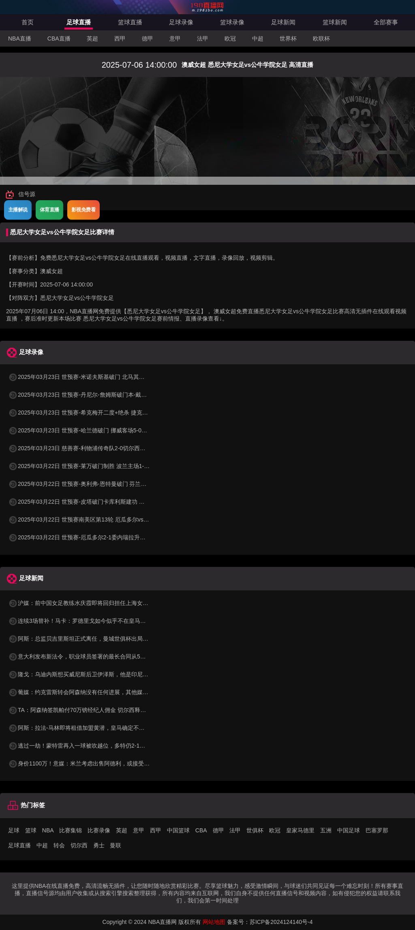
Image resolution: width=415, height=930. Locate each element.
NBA (48, 830)
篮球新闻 (335, 22)
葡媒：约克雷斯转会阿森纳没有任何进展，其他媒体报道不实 (89, 692)
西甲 (120, 38)
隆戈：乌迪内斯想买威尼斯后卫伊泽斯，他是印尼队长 (81, 674)
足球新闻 (283, 22)
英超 (92, 38)
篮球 (30, 830)
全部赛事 (386, 22)
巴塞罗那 (377, 830)
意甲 (175, 38)
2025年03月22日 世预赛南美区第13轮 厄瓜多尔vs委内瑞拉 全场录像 (99, 519)
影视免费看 (83, 209)
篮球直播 (130, 22)
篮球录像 (232, 22)
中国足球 (348, 830)
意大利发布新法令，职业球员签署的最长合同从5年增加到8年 (90, 656)
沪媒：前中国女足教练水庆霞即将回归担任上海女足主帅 (84, 603)
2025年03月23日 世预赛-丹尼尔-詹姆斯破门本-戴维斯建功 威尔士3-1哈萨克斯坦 (113, 394)
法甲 (202, 38)
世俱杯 (254, 830)
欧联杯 (321, 38)
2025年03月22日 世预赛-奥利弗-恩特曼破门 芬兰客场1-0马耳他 (93, 484)
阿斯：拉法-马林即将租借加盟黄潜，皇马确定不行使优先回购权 (93, 728)
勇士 (99, 845)
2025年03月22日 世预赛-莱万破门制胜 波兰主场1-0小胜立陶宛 (91, 466)
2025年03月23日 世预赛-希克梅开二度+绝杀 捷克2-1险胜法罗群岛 (96, 412)
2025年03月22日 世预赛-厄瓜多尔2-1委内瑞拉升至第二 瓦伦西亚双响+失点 (107, 537)
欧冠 (230, 38)
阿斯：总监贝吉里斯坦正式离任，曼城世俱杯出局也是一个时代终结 (98, 638)
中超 (257, 38)
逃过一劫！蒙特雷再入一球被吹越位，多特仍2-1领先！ (82, 745)
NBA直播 (19, 38)
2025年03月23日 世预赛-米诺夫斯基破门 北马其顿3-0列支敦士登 (94, 377)
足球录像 (181, 22)
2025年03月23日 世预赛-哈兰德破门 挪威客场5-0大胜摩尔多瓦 (91, 430)
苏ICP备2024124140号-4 (281, 922)
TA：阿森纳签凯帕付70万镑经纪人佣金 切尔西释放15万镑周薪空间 (97, 710)
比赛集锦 (70, 830)
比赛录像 (99, 830)
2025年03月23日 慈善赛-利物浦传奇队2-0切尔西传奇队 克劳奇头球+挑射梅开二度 (116, 448)
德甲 (147, 38)
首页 (27, 22)
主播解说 (18, 209)
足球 (13, 830)
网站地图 (214, 922)
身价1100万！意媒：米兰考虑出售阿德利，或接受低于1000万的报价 (99, 763)
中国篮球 (178, 830)
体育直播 (49, 209)
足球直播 (78, 22)
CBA (201, 830)
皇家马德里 (300, 830)
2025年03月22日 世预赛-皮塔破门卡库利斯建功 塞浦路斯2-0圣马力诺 (100, 501)
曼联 (115, 845)
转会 (59, 845)
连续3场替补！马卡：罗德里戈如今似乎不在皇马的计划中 (85, 621)
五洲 (326, 830)
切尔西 (79, 845)
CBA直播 (59, 38)
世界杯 (288, 38)
